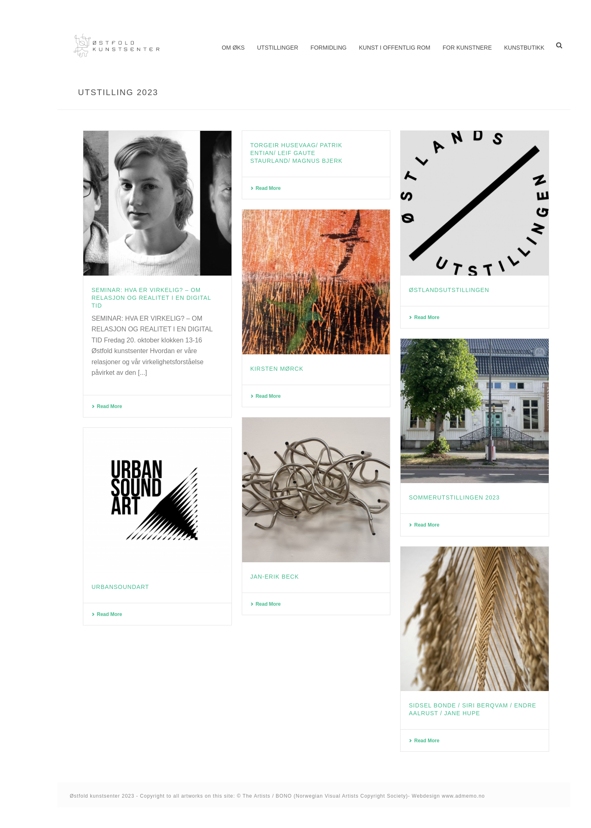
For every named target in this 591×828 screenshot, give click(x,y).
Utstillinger (277, 47)
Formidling (329, 47)
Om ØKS (233, 47)
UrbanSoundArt (120, 587)
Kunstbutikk (524, 47)
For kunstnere (467, 47)
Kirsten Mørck (277, 368)
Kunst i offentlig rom (394, 47)
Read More (107, 406)
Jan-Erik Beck (274, 576)
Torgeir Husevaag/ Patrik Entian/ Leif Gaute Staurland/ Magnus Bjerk (296, 153)
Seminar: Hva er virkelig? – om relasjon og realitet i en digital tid (151, 298)
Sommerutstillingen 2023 (454, 497)
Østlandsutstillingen (449, 290)
